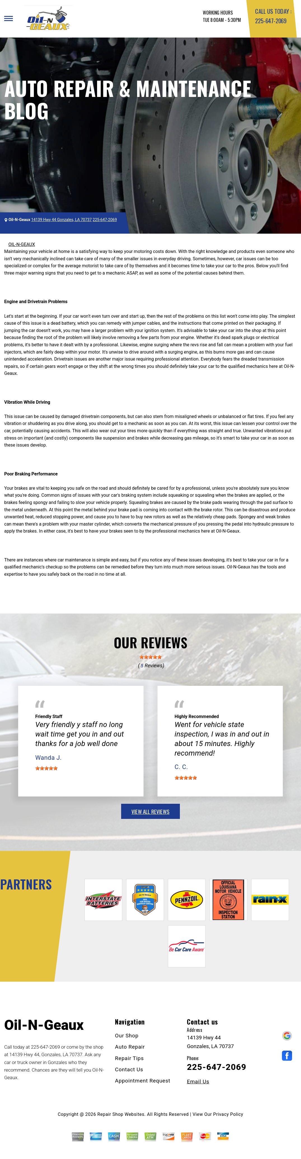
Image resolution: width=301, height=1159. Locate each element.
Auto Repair (130, 1047)
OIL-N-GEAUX (21, 244)
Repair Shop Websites (120, 1114)
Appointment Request (142, 1080)
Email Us (198, 1081)
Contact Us (129, 1069)
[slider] (150, 657)
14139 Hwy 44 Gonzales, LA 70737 (61, 219)
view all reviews (150, 811)
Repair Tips (129, 1058)
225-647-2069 (270, 20)
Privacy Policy (228, 1114)
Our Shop (126, 1035)
